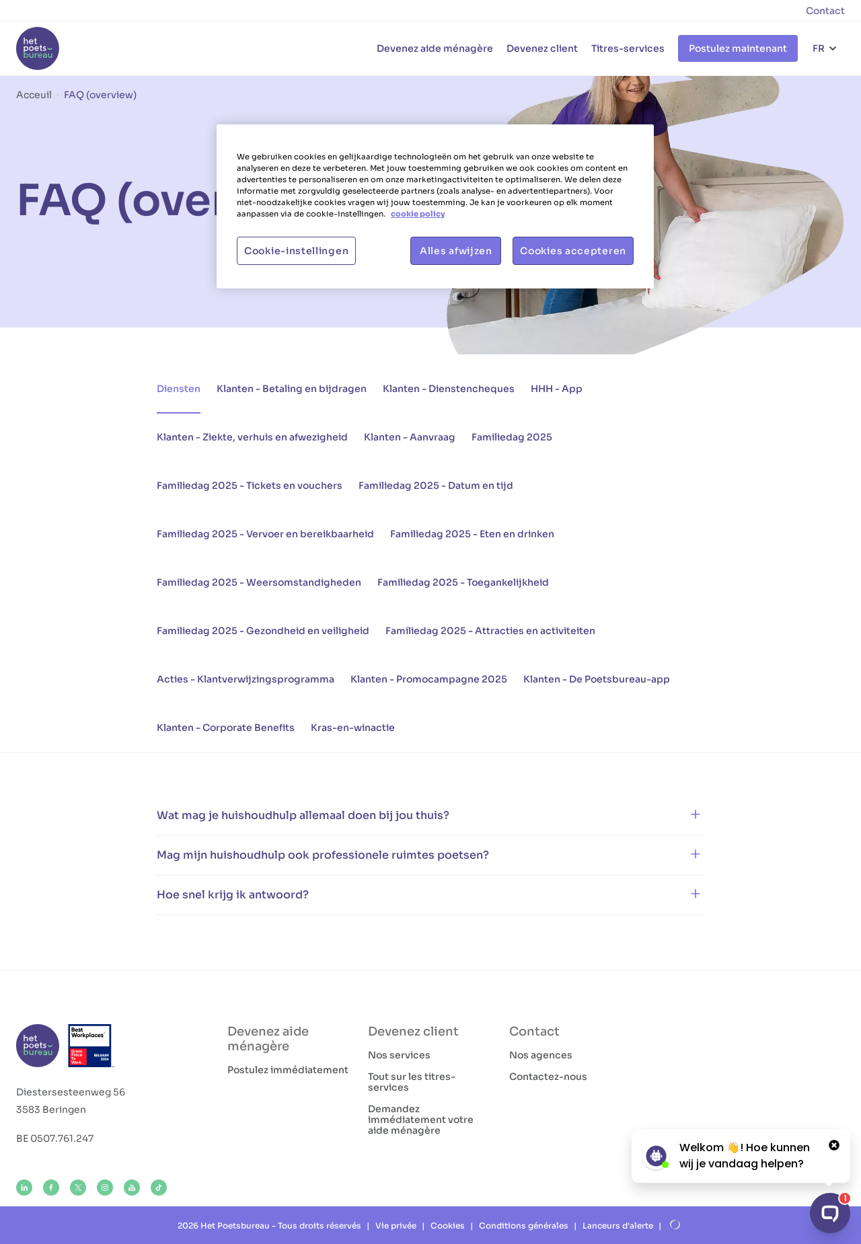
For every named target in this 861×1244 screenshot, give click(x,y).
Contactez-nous (548, 1076)
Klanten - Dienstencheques (449, 389)
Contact (825, 11)
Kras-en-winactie (353, 728)
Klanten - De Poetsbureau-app (596, 679)
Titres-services (628, 48)
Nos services (399, 1055)
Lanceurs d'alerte (618, 1225)
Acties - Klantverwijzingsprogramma (245, 679)
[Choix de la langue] (825, 48)
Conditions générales (523, 1225)
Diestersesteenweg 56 (70, 1092)
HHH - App (557, 389)
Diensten (178, 389)
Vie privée (395, 1225)
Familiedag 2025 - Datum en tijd (436, 485)
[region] (435, 206)
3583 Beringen (51, 1109)
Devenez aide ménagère (435, 48)
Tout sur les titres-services (411, 1082)
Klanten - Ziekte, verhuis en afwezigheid (252, 437)
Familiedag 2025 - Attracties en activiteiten (490, 631)
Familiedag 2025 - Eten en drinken (472, 534)
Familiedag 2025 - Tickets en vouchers (249, 485)
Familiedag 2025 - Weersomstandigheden (259, 582)
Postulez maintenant (738, 48)
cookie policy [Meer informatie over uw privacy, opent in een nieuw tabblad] (418, 214)
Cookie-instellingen (296, 251)
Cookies (447, 1225)
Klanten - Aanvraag (409, 437)
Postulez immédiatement (287, 1069)
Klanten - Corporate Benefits (226, 728)
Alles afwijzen (456, 251)
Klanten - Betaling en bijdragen (292, 389)
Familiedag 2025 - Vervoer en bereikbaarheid (265, 534)
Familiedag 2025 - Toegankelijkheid (463, 582)
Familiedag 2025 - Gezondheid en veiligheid (263, 631)
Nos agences (540, 1055)
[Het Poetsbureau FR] (37, 48)
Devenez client (542, 48)
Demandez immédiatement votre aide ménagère (421, 1119)
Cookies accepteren (573, 251)
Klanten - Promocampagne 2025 (428, 679)
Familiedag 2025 (512, 437)
